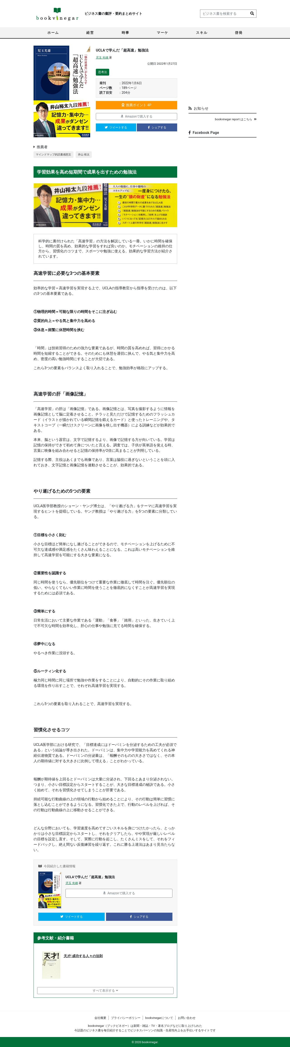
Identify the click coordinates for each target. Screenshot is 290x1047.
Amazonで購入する (137, 116)
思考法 (102, 72)
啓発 (239, 33)
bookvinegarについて (159, 1018)
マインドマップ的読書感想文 (55, 154)
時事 (125, 33)
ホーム (53, 33)
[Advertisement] (222, 74)
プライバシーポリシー (125, 1018)
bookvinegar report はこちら (235, 119)
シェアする (157, 127)
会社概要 (100, 1018)
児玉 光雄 (102, 57)
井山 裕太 (87, 154)
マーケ (162, 33)
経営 (90, 33)
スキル (202, 33)
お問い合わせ (187, 1018)
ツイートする (116, 127)
